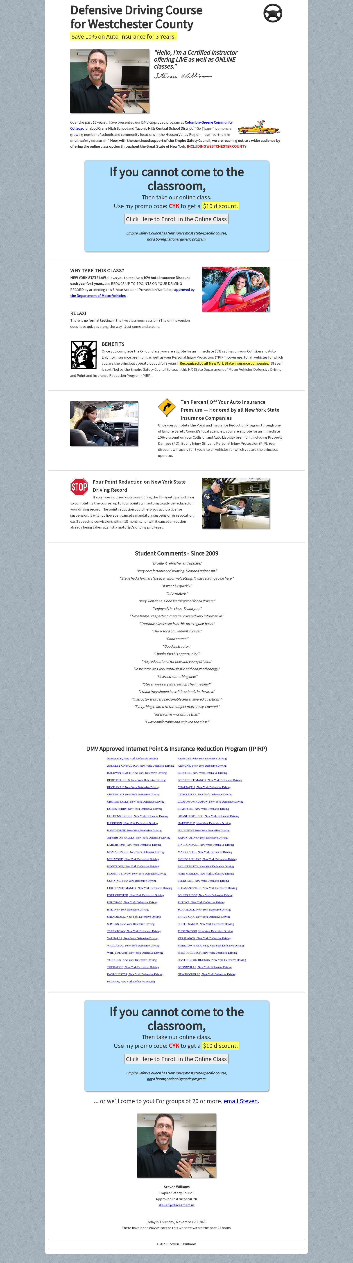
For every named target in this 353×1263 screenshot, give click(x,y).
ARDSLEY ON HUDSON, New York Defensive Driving (140, 765)
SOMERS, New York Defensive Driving (131, 924)
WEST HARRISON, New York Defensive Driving (207, 952)
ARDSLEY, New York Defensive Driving (202, 758)
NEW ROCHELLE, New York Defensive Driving (207, 974)
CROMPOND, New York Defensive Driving (133, 794)
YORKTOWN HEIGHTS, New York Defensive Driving (211, 945)
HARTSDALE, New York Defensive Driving (204, 823)
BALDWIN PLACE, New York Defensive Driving (137, 772)
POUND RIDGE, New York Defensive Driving (205, 895)
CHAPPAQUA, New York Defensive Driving (204, 787)
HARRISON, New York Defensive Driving (132, 823)
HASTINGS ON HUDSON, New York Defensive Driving (212, 960)
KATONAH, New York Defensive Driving (203, 837)
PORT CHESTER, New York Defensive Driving (135, 895)
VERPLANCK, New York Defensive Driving (204, 938)
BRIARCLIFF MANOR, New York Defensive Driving (210, 780)
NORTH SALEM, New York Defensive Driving (206, 873)
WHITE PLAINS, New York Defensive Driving (135, 952)
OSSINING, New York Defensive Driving (132, 880)
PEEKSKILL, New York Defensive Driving (203, 880)
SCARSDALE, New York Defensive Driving (204, 909)
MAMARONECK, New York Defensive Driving (135, 852)
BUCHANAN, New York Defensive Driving (133, 787)
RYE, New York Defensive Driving (128, 909)
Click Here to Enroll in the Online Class (176, 219)
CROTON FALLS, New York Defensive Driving (135, 801)
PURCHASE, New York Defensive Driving (132, 902)
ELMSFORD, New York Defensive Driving (203, 808)
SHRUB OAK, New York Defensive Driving (204, 916)
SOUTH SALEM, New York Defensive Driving (206, 924)
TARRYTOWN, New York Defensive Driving (134, 931)
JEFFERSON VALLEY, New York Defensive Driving (138, 837)
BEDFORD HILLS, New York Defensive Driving (136, 780)
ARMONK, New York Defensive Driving (202, 765)
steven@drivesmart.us (176, 1205)
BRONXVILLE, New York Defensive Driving (205, 967)
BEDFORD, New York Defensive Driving (202, 772)
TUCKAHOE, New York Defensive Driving (133, 967)
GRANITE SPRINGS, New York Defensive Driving (208, 816)
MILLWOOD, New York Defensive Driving (133, 859)
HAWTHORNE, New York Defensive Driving (134, 830)
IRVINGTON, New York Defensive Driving (204, 830)
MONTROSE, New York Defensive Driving (133, 866)
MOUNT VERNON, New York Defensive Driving (136, 873)
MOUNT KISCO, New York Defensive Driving (206, 866)
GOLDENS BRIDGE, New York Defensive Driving (137, 816)
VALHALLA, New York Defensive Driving (132, 938)
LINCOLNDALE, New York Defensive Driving (206, 844)
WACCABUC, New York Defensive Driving (133, 945)
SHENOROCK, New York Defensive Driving (134, 916)
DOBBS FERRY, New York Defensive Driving (134, 808)
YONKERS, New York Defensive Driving (132, 960)
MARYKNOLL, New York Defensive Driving (205, 852)
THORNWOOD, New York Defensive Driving (205, 931)
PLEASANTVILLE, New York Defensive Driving (207, 888)
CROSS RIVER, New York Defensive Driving (205, 794)
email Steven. (241, 1101)
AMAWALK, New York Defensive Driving (132, 758)
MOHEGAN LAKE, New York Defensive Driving (207, 859)
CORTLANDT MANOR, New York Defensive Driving (139, 888)
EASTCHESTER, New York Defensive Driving (135, 974)
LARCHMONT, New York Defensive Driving (134, 844)
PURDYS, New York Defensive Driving (201, 902)
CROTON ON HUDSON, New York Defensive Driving (211, 801)
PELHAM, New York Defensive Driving (131, 981)
